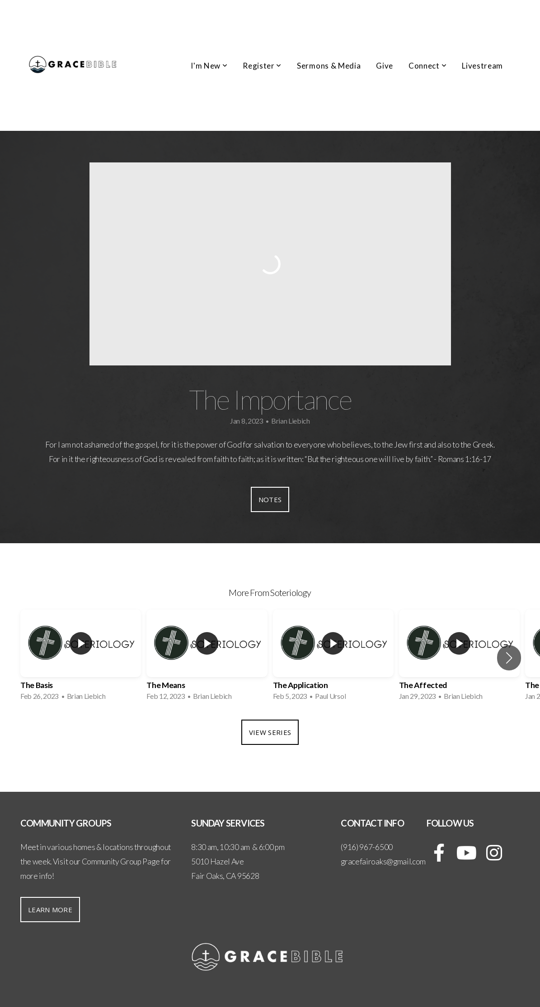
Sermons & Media (329, 65)
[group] (80, 658)
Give (384, 65)
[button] (509, 658)
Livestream (482, 65)
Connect (427, 65)
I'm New (209, 65)
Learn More (50, 909)
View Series (270, 732)
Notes (270, 499)
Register (262, 65)
